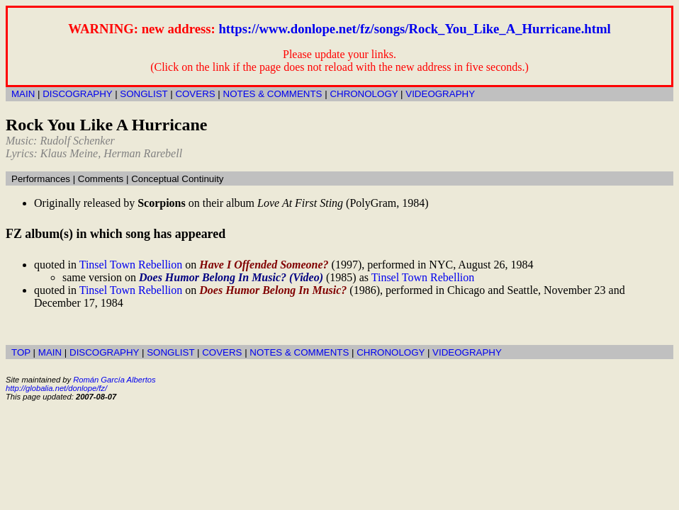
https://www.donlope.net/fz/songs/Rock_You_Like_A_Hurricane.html (414, 28)
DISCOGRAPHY (77, 94)
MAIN (23, 94)
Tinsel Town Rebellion (131, 265)
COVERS (195, 94)
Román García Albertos (114, 379)
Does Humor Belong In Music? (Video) (231, 277)
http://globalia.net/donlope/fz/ (56, 388)
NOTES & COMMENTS (272, 94)
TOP (20, 352)
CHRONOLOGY (364, 94)
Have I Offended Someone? (263, 265)
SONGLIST (143, 94)
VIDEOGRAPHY (440, 94)
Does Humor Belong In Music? (273, 290)
